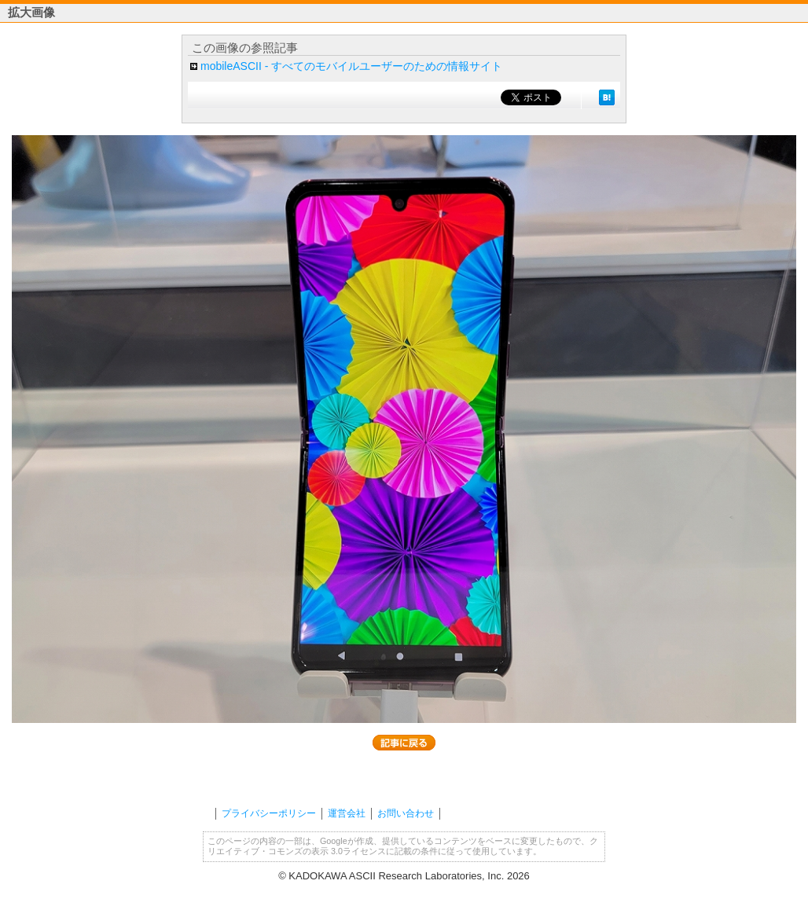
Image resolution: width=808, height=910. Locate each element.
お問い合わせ (405, 813)
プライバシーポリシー (269, 813)
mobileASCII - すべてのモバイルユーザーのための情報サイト (351, 66)
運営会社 (346, 813)
